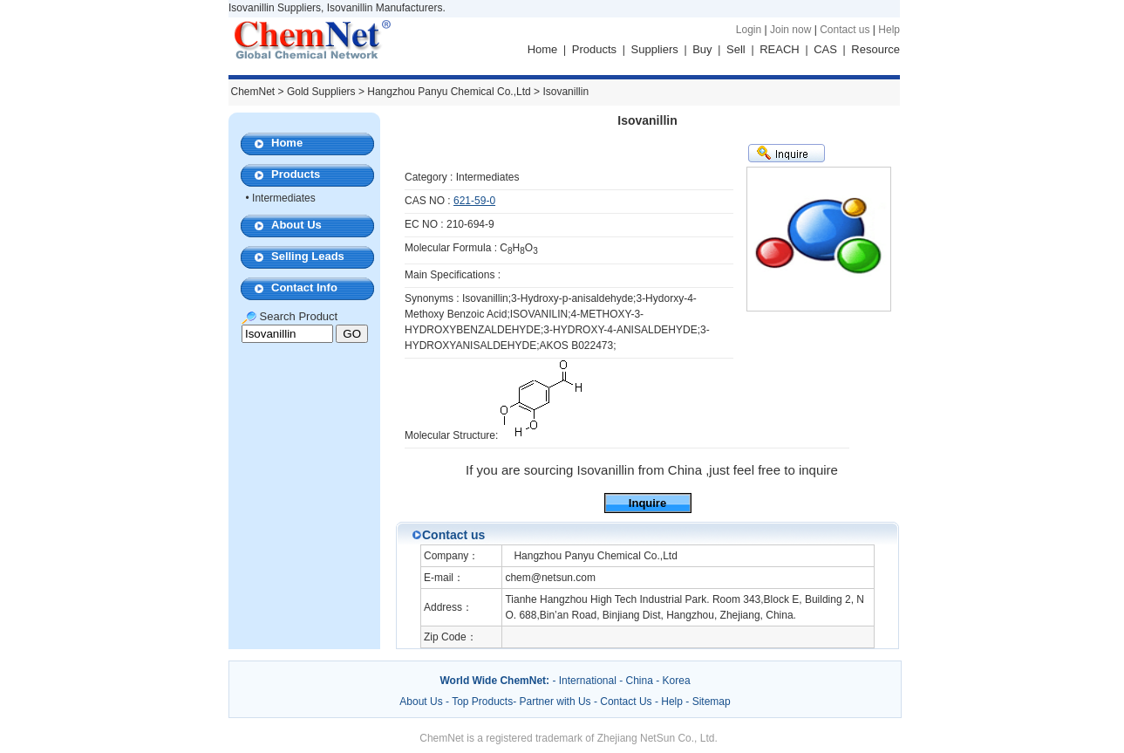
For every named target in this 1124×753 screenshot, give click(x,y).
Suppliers (654, 49)
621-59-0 (474, 201)
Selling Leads (307, 256)
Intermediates (284, 198)
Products (594, 49)
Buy (702, 49)
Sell (736, 49)
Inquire (647, 503)
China (639, 680)
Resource (875, 49)
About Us (296, 224)
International (587, 680)
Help (889, 30)
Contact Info (304, 287)
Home (543, 49)
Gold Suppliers (321, 92)
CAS (825, 49)
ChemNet (253, 92)
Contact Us (625, 701)
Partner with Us (557, 701)
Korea (677, 680)
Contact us (844, 30)
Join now (790, 30)
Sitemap (711, 701)
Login (748, 30)
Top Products (482, 701)
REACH (780, 49)
